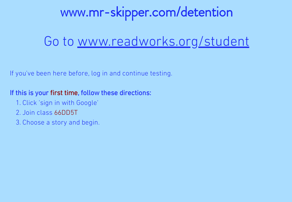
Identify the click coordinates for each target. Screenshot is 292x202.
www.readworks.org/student (163, 42)
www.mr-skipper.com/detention (146, 12)
